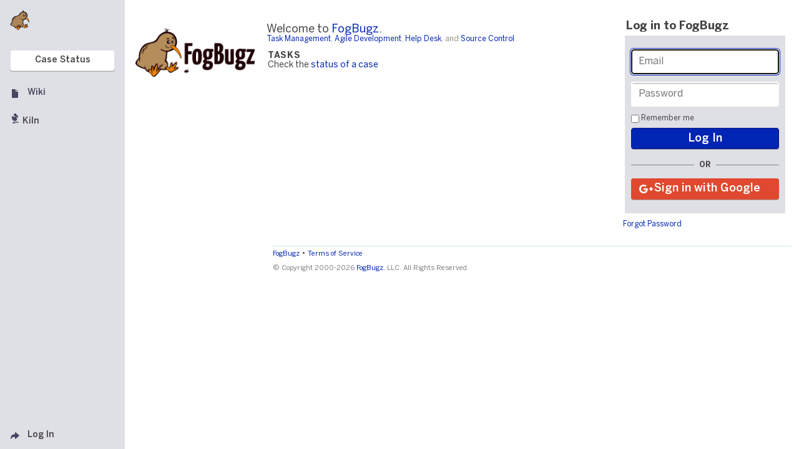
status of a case (344, 65)
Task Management (299, 39)
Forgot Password (652, 224)
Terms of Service (335, 254)
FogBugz (355, 29)
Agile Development (368, 39)
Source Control (487, 39)
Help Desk (423, 39)
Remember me (667, 118)
